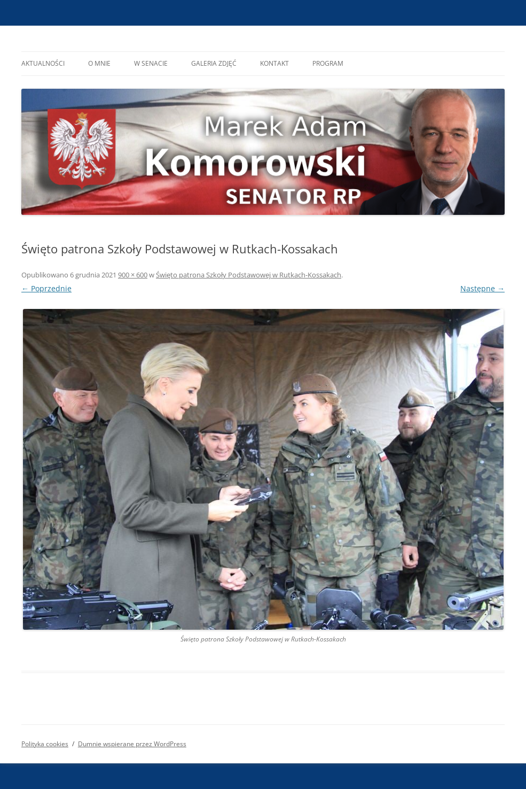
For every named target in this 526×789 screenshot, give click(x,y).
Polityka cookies (44, 743)
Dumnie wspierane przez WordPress (132, 743)
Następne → (482, 288)
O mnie (99, 63)
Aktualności (43, 63)
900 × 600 (132, 275)
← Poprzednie (46, 288)
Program (327, 63)
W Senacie (151, 63)
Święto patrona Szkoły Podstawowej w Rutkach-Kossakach (248, 275)
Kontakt (274, 63)
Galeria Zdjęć (214, 63)
